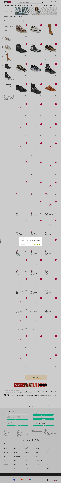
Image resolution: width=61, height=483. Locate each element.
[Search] (42, 2)
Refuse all (23, 244)
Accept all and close (36, 244)
